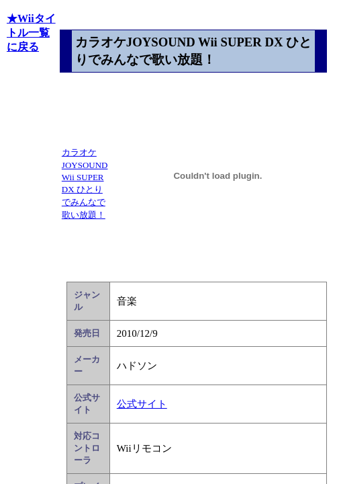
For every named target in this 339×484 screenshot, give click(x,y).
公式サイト (142, 404)
